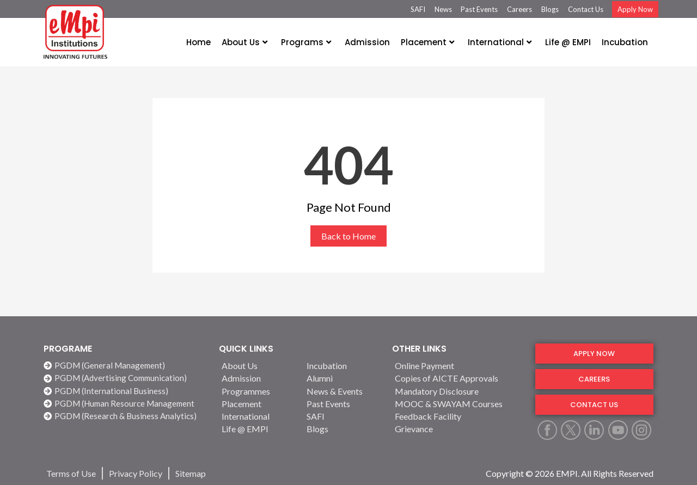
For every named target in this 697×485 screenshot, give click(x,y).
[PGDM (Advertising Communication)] (126, 378)
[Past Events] (342, 403)
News (443, 9)
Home (198, 42)
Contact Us (585, 9)
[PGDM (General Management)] (126, 365)
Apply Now (635, 9)
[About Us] (257, 365)
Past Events (479, 9)
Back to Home (348, 236)
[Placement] (257, 403)
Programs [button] (306, 42)
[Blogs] (342, 428)
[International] (257, 416)
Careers (519, 9)
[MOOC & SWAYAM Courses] (458, 403)
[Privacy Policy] (135, 473)
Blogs (550, 9)
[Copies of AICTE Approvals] (458, 378)
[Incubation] (342, 365)
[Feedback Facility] (458, 416)
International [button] (499, 42)
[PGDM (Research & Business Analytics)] (126, 416)
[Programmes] (257, 391)
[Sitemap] (191, 473)
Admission (367, 42)
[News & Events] (342, 391)
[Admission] (257, 378)
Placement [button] (427, 42)
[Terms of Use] (71, 473)
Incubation (625, 42)
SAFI (418, 9)
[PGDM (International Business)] (126, 391)
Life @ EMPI (568, 42)
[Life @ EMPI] (257, 428)
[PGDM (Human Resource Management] (126, 403)
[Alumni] (342, 378)
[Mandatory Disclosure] (458, 391)
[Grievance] (458, 428)
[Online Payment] (458, 365)
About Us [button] (244, 42)
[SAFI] (342, 416)
